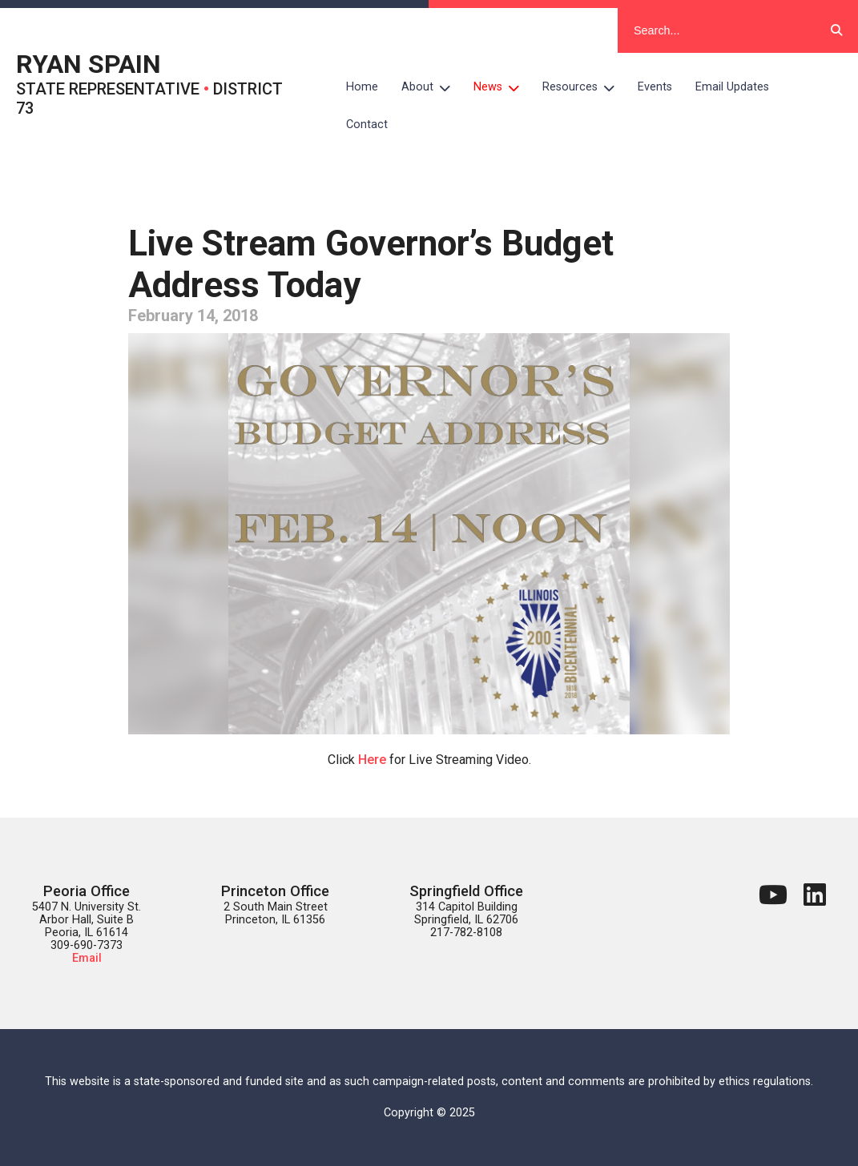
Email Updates (732, 87)
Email (87, 958)
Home (362, 87)
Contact (367, 124)
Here (372, 759)
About (431, 87)
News (502, 87)
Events (655, 87)
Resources (584, 87)
